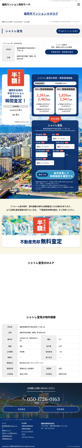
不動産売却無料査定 (27, 426)
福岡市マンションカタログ (41, 14)
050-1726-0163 (43, 399)
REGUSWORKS (77, 446)
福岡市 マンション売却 (7, 21)
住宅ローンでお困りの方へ (9, 433)
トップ (4, 423)
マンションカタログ (17, 21)
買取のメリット (6, 430)
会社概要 (24, 423)
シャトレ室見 (27, 21)
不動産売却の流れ (7, 436)
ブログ (23, 434)
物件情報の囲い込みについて (9, 427)
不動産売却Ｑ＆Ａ (7, 439)
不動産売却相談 (26, 429)
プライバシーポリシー (28, 437)
